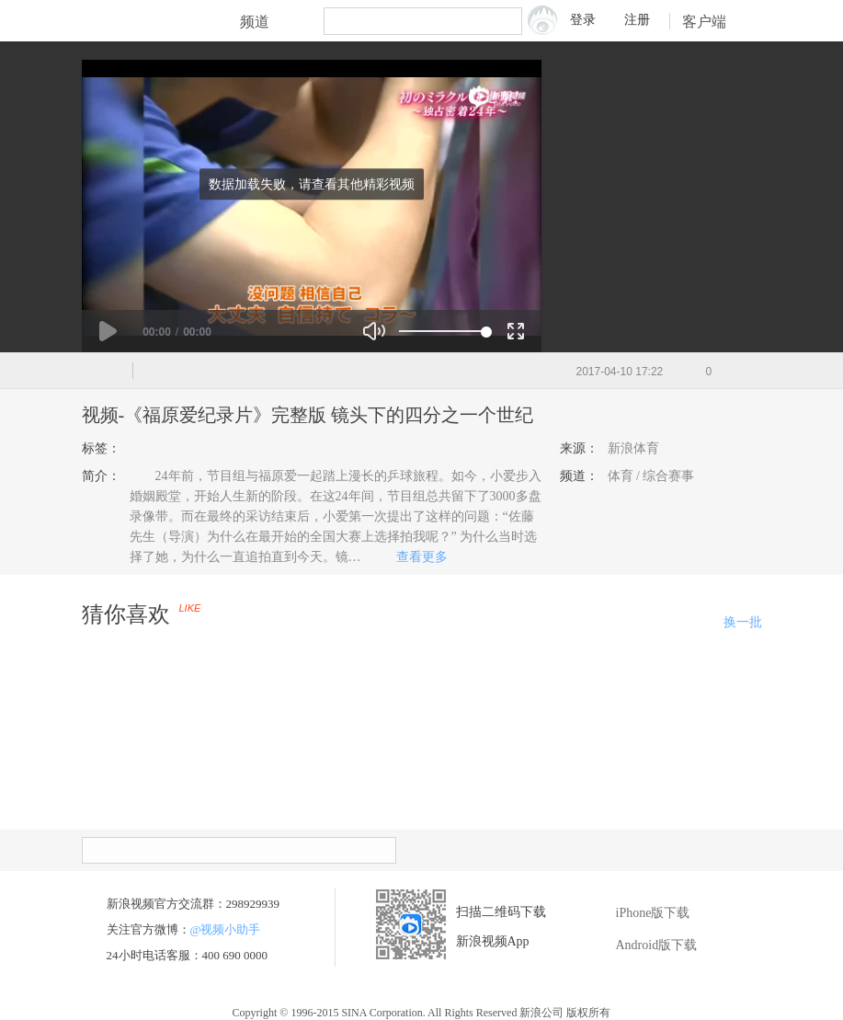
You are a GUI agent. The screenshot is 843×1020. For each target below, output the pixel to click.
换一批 (742, 622)
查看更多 (415, 557)
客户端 (716, 21)
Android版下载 (643, 945)
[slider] (442, 331)
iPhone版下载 (639, 913)
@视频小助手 (225, 929)
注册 (637, 20)
